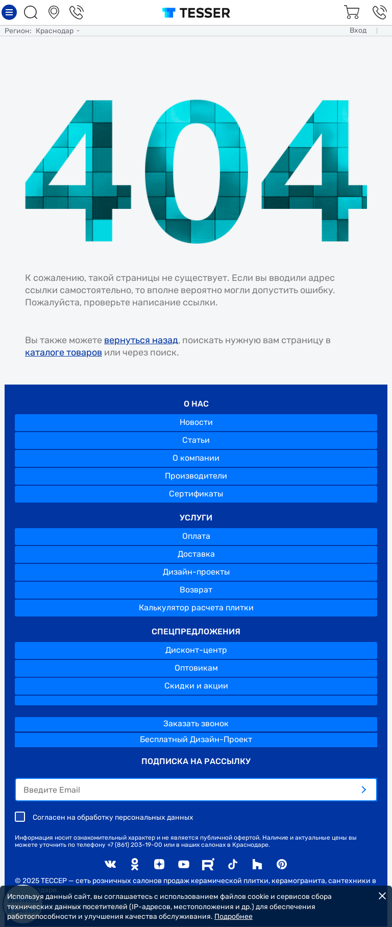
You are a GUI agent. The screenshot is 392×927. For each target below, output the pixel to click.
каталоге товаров (63, 352)
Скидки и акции (196, 686)
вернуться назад (141, 340)
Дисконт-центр (196, 650)
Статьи (196, 440)
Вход (358, 30)
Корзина (350, 12)
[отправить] (363, 789)
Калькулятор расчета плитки (196, 607)
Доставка (196, 554)
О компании (196, 458)
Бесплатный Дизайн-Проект (196, 739)
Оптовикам (196, 668)
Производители (196, 476)
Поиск (32, 12)
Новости (196, 422)
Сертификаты (196, 493)
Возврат (196, 590)
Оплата (196, 536)
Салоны (55, 12)
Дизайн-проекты (196, 572)
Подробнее (233, 916)
